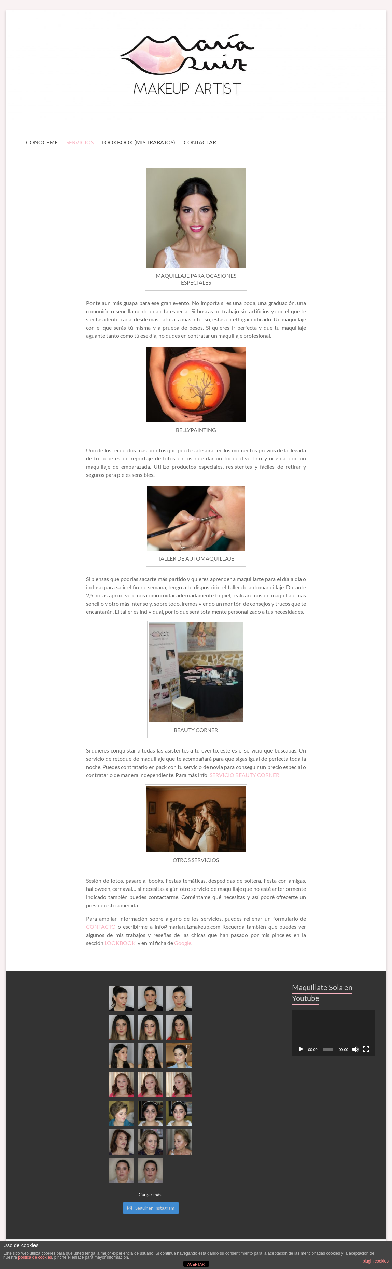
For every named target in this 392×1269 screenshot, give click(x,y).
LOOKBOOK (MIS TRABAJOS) (138, 142)
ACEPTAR (196, 1264)
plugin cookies (376, 1261)
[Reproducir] (300, 1049)
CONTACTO (102, 926)
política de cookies (35, 1257)
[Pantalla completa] (366, 1049)
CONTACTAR (200, 142)
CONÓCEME (42, 142)
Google (182, 943)
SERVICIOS (80, 142)
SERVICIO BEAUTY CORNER (244, 775)
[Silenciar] (355, 1049)
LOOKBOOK (120, 943)
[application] (333, 1033)
